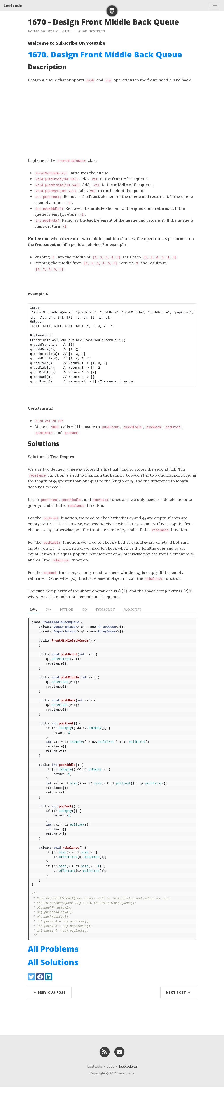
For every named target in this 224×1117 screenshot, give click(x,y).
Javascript (133, 610)
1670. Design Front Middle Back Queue (105, 54)
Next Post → (178, 1023)
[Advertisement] (112, 120)
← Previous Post (49, 1023)
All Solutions (53, 992)
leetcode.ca (128, 1096)
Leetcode (13, 5)
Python (66, 610)
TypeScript (105, 610)
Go (84, 610)
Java (33, 610)
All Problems (53, 979)
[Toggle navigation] (215, 5)
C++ (48, 610)
